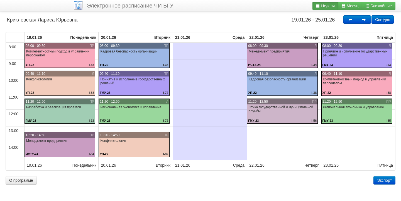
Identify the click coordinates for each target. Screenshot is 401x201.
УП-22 (30, 64)
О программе (21, 180)
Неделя (325, 6)
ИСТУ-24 (32, 154)
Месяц (350, 6)
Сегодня (382, 19)
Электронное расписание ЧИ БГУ (130, 6)
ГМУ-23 (31, 120)
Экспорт (384, 180)
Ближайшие (378, 6)
